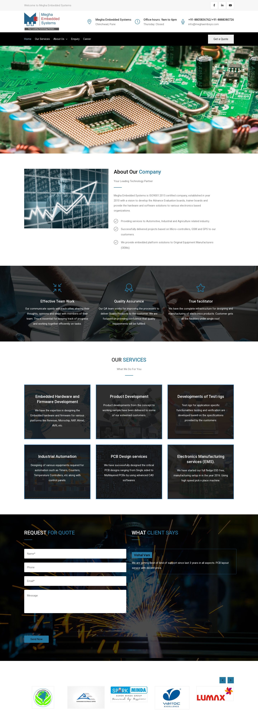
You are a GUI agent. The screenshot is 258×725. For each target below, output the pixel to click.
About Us (58, 39)
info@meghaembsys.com (203, 24)
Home (27, 39)
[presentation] (51, 629)
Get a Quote (221, 39)
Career (87, 39)
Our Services (42, 39)
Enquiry (75, 39)
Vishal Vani (142, 555)
